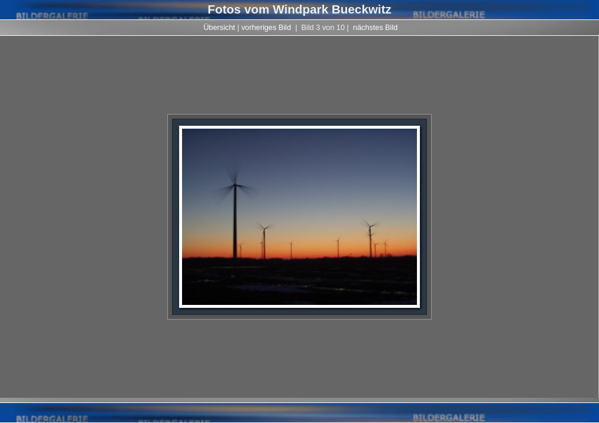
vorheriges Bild (266, 27)
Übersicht (219, 27)
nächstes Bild (375, 27)
